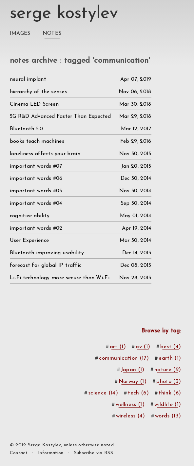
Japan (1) (133, 369)
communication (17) (124, 358)
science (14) (103, 393)
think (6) (170, 393)
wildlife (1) (167, 404)
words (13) (168, 416)
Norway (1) (132, 381)
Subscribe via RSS (93, 453)
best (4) (170, 347)
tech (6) (138, 393)
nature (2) (167, 369)
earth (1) (170, 358)
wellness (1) (130, 404)
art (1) (118, 347)
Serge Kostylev (64, 13)
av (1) (143, 347)
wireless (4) (130, 416)
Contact (19, 453)
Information (51, 453)
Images (20, 33)
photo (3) (168, 381)
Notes (52, 33)
